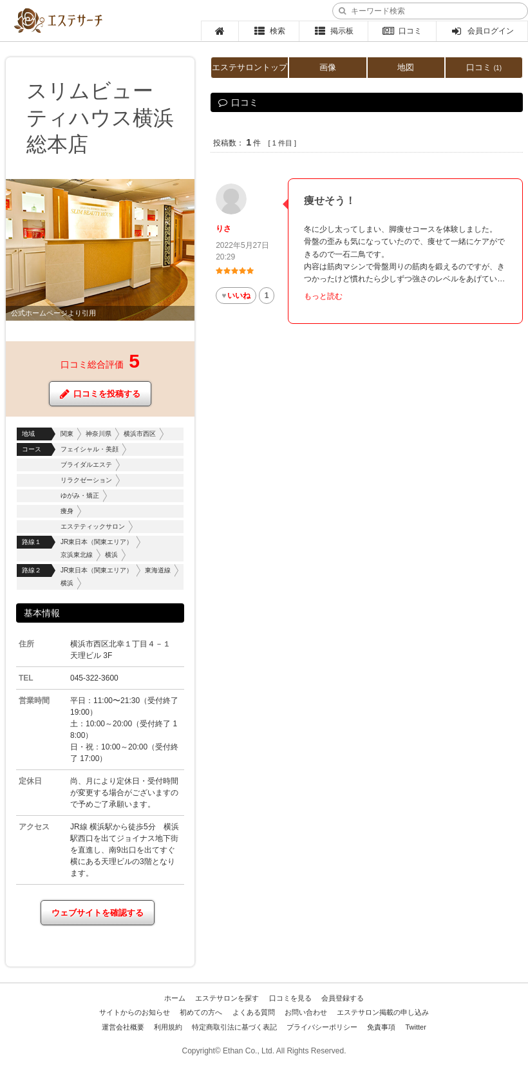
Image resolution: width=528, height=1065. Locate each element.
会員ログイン (482, 30)
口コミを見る (290, 998)
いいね (236, 295)
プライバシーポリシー (322, 1027)
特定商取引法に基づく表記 (234, 1027)
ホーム (174, 998)
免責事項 (381, 1027)
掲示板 (334, 30)
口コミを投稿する (100, 394)
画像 (327, 67)
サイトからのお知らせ (134, 1012)
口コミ (402, 30)
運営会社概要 (123, 1027)
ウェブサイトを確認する (98, 913)
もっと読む (323, 296)
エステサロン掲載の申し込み (383, 1012)
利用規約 (168, 1027)
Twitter (415, 1027)
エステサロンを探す (227, 998)
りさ (223, 228)
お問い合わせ (306, 1012)
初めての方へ (201, 1012)
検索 (269, 30)
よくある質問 (253, 1012)
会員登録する (342, 998)
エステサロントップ (249, 67)
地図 (405, 67)
